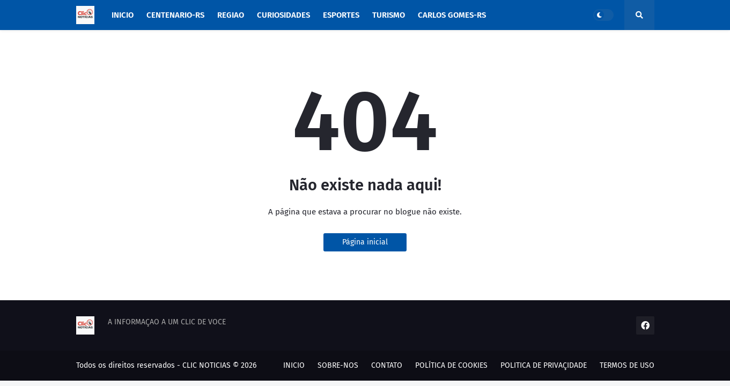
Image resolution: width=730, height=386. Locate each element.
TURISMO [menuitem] (388, 15)
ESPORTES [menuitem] (341, 15)
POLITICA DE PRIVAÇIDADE (543, 365)
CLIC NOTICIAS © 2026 (219, 365)
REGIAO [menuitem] (230, 15)
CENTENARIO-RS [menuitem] (175, 15)
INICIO (294, 365)
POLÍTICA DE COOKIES (451, 365)
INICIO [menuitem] (123, 15)
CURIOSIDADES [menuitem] (283, 15)
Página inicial (365, 242)
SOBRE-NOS (338, 365)
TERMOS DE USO (627, 365)
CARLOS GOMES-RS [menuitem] (452, 15)
